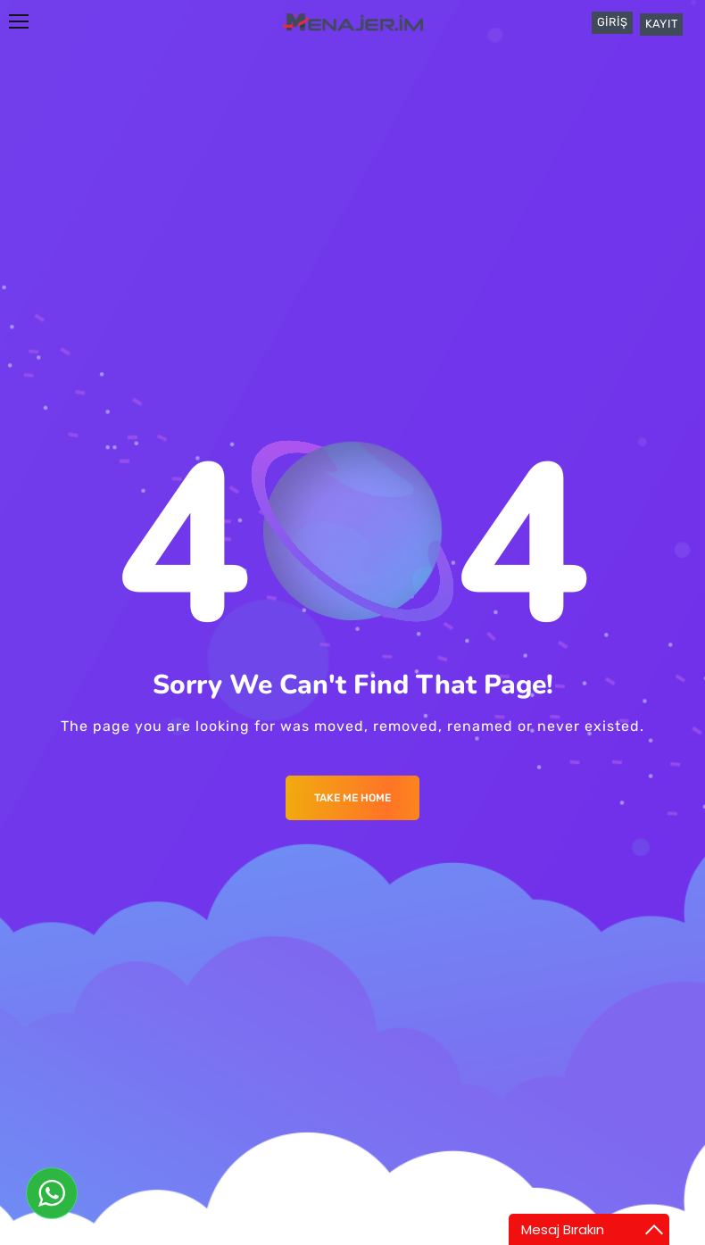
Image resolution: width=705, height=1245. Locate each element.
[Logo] (353, 22)
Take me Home (352, 798)
